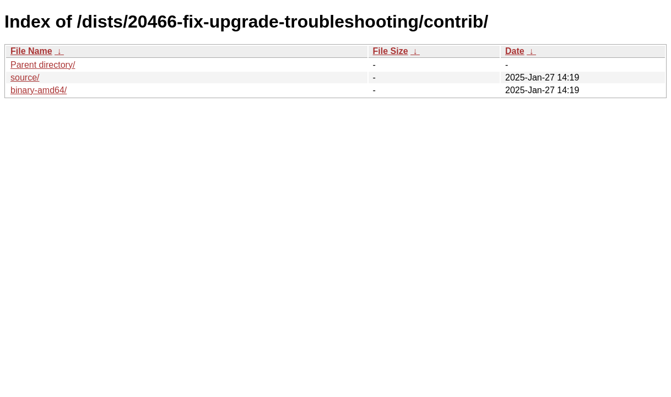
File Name (31, 51)
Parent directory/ (42, 64)
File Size (390, 51)
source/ (24, 77)
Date (514, 51)
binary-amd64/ (38, 90)
